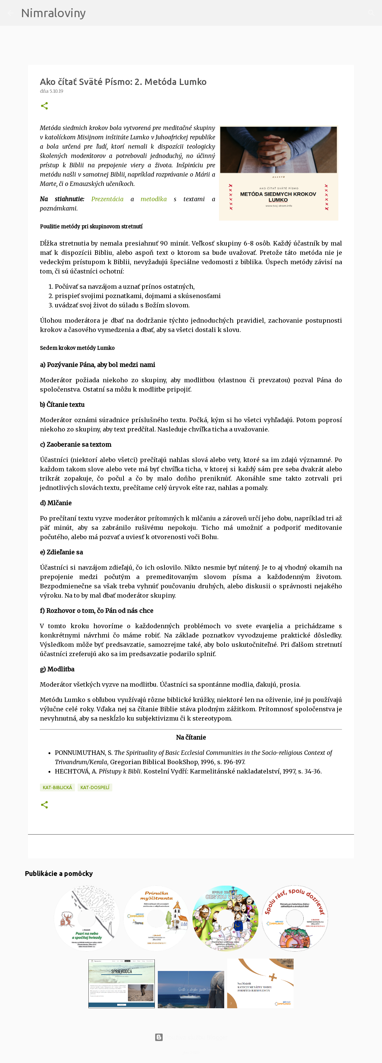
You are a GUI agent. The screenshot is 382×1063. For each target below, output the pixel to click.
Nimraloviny (53, 12)
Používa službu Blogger (191, 1037)
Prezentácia (107, 199)
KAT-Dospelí (95, 787)
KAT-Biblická (57, 787)
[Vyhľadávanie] (96, 13)
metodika (154, 199)
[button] (44, 106)
